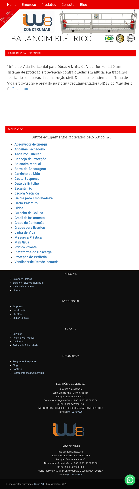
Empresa (29, 4)
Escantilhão (23, 188)
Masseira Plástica (28, 237)
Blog (83, 4)
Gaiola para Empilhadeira (33, 198)
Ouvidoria (18, 341)
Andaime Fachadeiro (29, 149)
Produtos (48, 4)
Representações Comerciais (28, 372)
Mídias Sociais (21, 317)
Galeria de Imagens (23, 286)
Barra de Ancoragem (30, 169)
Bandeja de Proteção (30, 159)
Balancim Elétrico (22, 278)
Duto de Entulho (26, 183)
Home (11, 4)
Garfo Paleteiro (25, 203)
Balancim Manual (27, 164)
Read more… (22, 89)
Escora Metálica (26, 193)
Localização (19, 310)
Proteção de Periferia (30, 257)
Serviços (17, 333)
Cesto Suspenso (26, 179)
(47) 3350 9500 (75, 474)
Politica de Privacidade (25, 345)
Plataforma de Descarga (33, 252)
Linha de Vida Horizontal (25, 53)
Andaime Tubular (27, 154)
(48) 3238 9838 (75, 412)
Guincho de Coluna (28, 213)
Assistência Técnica (24, 337)
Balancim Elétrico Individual (28, 282)
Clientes (17, 314)
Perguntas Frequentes (25, 361)
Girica (18, 208)
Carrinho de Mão (27, 174)
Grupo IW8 (39, 484)
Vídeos (16, 290)
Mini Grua (21, 242)
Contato (68, 4)
